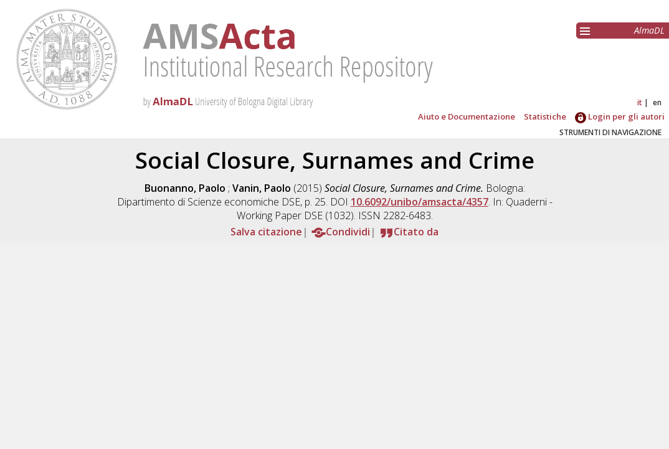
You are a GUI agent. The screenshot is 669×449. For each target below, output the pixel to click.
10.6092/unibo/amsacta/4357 (419, 202)
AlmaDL (649, 30)
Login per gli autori (620, 116)
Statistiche (545, 116)
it (639, 102)
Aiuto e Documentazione (466, 116)
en (657, 102)
